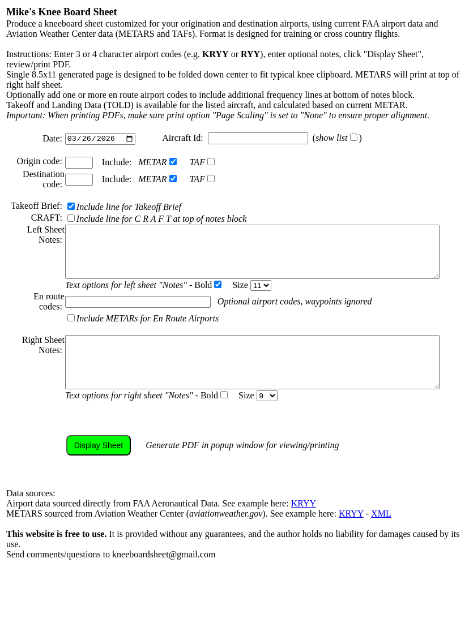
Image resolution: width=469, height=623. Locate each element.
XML (381, 551)
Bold (191, 312)
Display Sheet (82, 483)
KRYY (303, 541)
